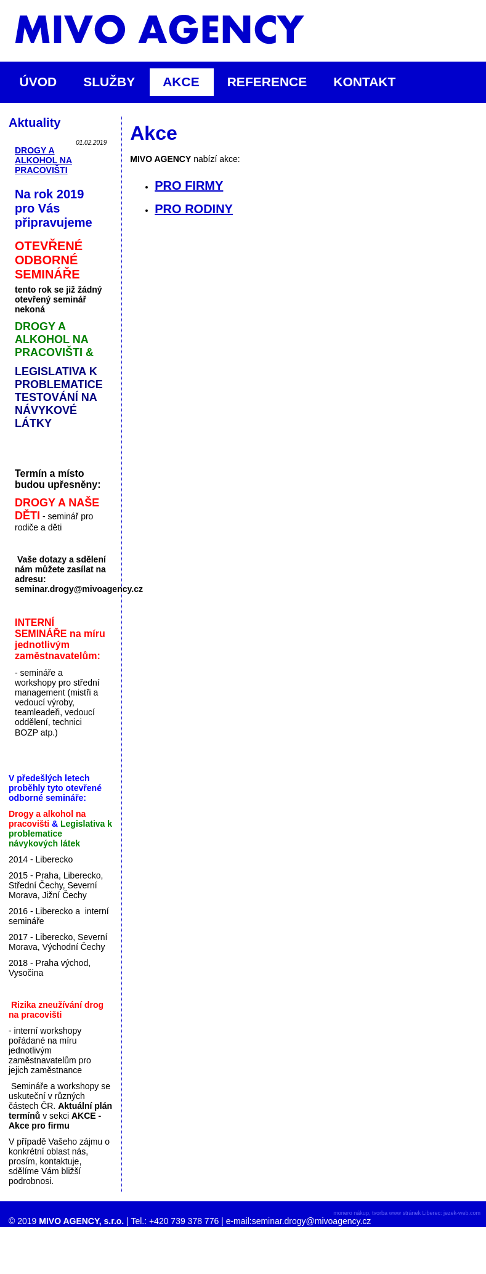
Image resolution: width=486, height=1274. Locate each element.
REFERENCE (267, 82)
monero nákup (351, 1213)
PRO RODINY (194, 209)
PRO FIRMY (189, 185)
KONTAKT (364, 82)
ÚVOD (38, 82)
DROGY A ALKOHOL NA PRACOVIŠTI (43, 160)
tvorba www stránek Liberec (406, 1213)
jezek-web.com (461, 1213)
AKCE (186, 82)
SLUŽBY (114, 82)
